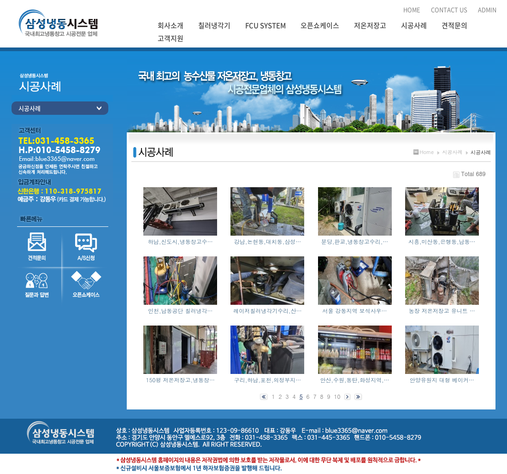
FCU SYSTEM (265, 25)
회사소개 (170, 25)
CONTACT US (449, 9)
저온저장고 (370, 25)
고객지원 (170, 38)
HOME (411, 9)
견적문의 (454, 25)
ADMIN (487, 9)
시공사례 (414, 25)
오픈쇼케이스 (320, 25)
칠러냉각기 (214, 25)
